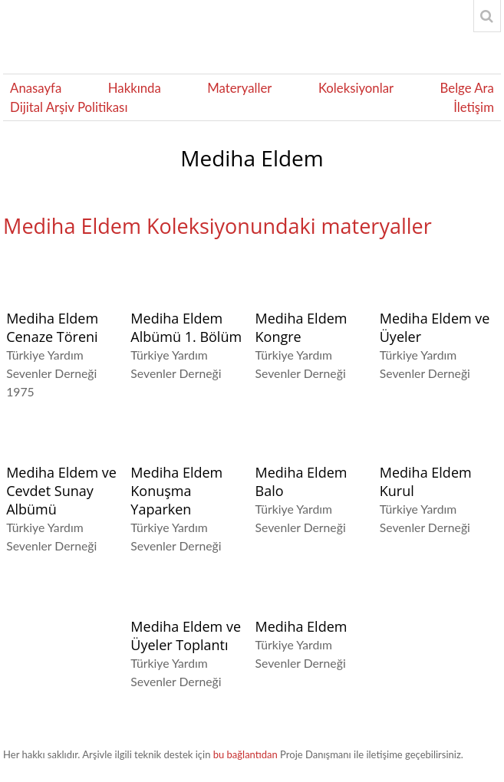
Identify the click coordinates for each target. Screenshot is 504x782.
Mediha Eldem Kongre (301, 327)
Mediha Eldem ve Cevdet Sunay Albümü (61, 490)
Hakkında (134, 88)
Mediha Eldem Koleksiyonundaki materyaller (217, 226)
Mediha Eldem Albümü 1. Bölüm (186, 327)
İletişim (473, 107)
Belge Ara (467, 88)
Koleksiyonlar (356, 88)
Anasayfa (35, 88)
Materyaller (239, 88)
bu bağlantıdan (245, 754)
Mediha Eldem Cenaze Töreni (52, 327)
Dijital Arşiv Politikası (68, 107)
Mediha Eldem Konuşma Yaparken (176, 490)
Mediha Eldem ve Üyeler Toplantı (185, 635)
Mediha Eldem (301, 626)
